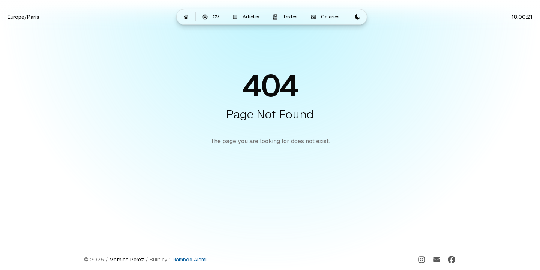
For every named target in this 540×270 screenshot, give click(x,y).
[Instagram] (421, 259)
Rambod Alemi (189, 259)
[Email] (436, 259)
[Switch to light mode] (357, 17)
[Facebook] (451, 259)
